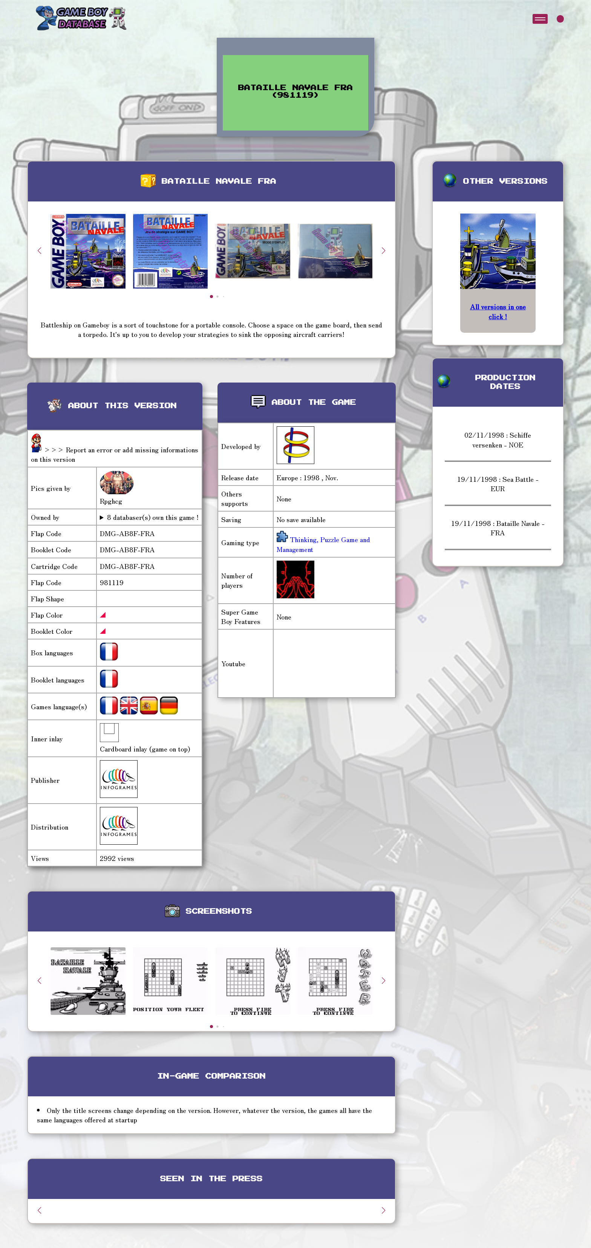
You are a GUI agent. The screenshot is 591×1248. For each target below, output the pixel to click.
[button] (383, 250)
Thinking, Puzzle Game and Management (323, 543)
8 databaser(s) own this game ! (153, 517)
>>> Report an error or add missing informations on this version (114, 454)
